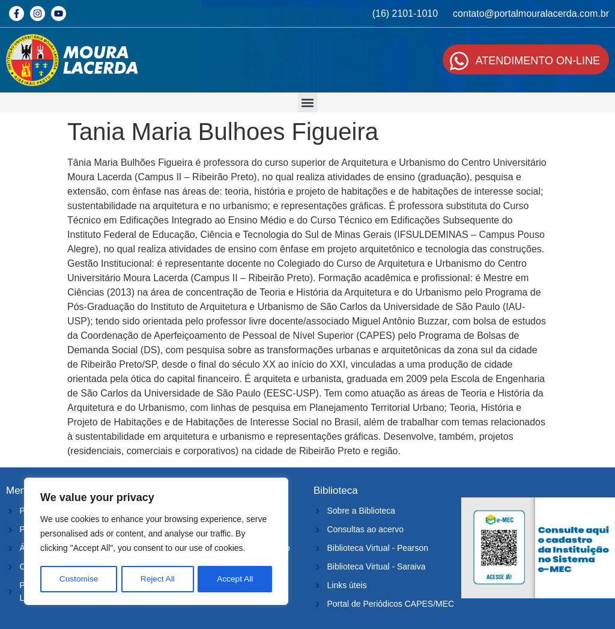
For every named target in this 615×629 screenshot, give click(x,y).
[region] (156, 542)
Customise (78, 579)
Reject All (157, 579)
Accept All (235, 579)
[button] (308, 102)
